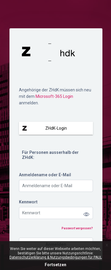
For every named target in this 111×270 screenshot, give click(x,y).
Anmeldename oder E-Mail (45, 174)
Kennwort (28, 202)
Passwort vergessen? (77, 228)
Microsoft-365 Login (54, 96)
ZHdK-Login (56, 128)
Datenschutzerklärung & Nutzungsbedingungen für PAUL (55, 257)
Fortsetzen (55, 264)
